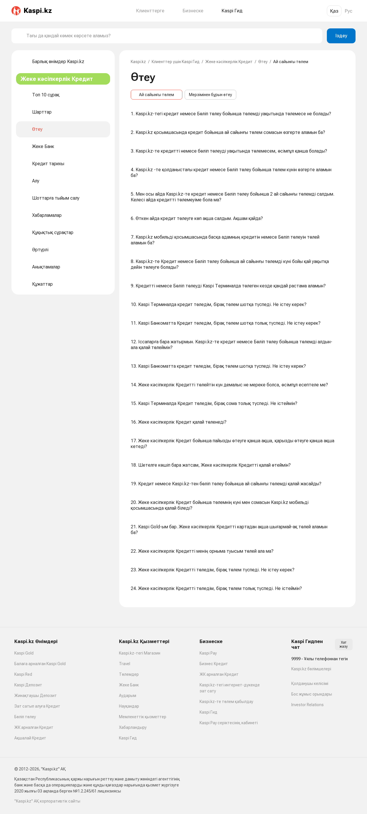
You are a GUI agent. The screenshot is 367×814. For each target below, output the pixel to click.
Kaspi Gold (24, 653)
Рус (348, 11)
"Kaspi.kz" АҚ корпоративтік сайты (47, 801)
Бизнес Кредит (214, 663)
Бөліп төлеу (25, 716)
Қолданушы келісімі (309, 683)
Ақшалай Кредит (30, 738)
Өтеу (263, 61)
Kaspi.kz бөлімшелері (311, 669)
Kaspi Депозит (28, 685)
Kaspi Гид (128, 738)
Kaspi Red (23, 674)
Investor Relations (307, 704)
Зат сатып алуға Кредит (37, 706)
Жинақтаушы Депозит (35, 695)
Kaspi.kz (138, 61)
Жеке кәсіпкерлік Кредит (229, 61)
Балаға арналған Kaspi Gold (40, 663)
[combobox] (172, 36)
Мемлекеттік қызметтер (142, 716)
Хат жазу (343, 644)
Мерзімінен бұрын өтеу (210, 94)
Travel (124, 663)
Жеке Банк (129, 685)
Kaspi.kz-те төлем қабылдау (226, 701)
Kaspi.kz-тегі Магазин (139, 653)
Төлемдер (129, 674)
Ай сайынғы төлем (156, 94)
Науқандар (129, 706)
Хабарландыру (133, 727)
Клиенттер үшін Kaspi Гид (176, 61)
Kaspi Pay (208, 653)
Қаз (334, 11)
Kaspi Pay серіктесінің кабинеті (229, 722)
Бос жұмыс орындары (311, 694)
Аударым (127, 695)
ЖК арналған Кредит (33, 727)
